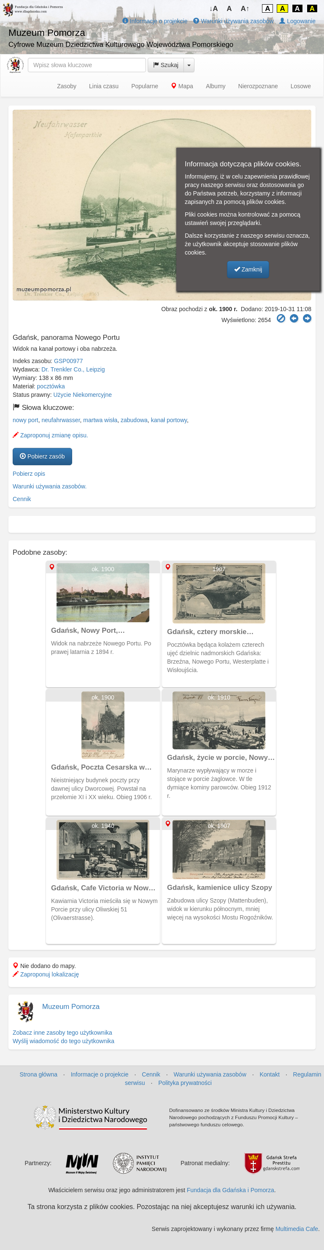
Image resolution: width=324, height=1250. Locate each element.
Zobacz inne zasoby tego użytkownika (62, 1032)
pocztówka (51, 386)
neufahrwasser (60, 420)
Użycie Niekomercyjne (83, 394)
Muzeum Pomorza (71, 1007)
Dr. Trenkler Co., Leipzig (73, 369)
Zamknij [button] (248, 269)
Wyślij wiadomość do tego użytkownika (63, 1041)
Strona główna (38, 1074)
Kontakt (269, 1074)
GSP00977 (68, 361)
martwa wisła (100, 420)
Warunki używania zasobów (233, 21)
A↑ (245, 9)
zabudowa (134, 420)
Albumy (216, 86)
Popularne (144, 86)
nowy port (25, 420)
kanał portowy (169, 420)
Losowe (301, 86)
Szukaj (165, 65)
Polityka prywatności (185, 1082)
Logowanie (297, 21)
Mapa (182, 86)
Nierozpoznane (258, 86)
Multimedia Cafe (296, 1229)
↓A (213, 9)
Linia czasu (104, 86)
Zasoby (66, 86)
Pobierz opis (29, 473)
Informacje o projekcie (155, 21)
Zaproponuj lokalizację (46, 974)
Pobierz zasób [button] (42, 456)
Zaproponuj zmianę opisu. (50, 435)
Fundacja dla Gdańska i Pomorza (230, 1190)
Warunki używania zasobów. (49, 486)
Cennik (22, 499)
